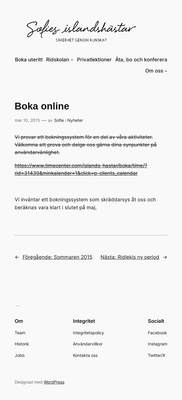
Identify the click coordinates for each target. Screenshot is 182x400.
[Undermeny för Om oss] (165, 70)
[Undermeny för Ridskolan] (72, 59)
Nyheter (75, 120)
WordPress (54, 381)
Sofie (59, 120)
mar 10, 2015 (27, 120)
